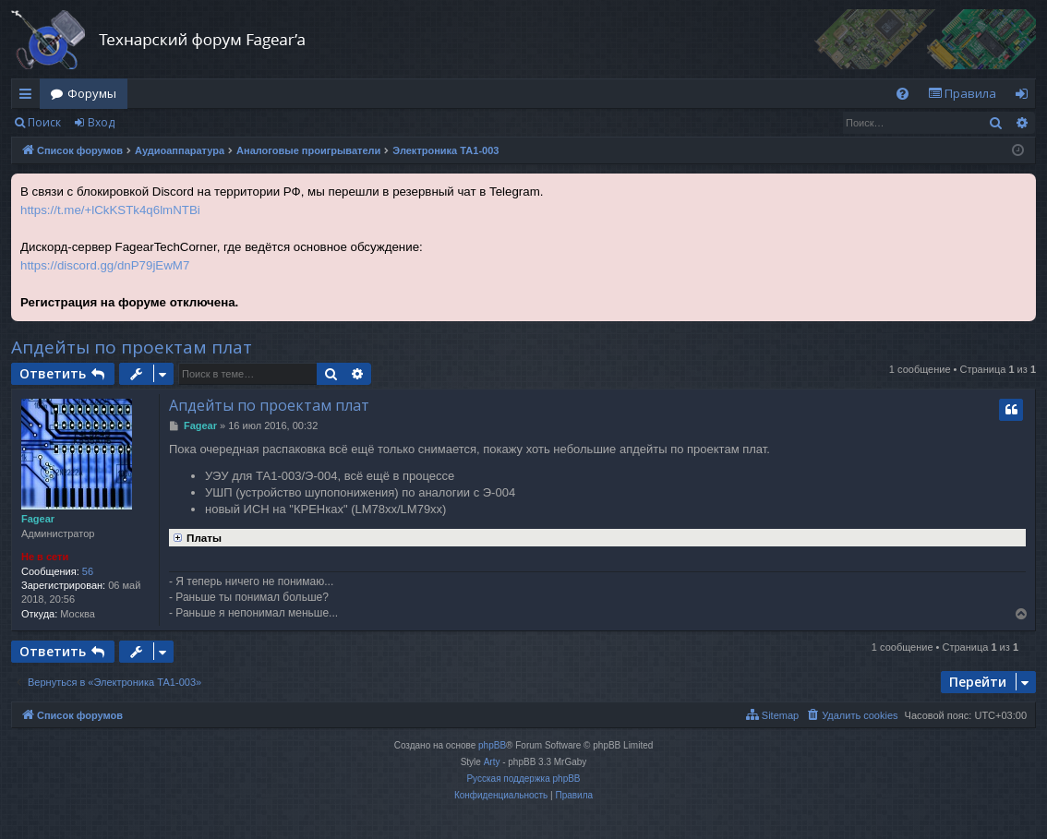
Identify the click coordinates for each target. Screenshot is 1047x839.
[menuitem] (902, 93)
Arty (492, 762)
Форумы (91, 93)
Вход (101, 122)
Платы (195, 536)
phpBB (492, 745)
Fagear (37, 518)
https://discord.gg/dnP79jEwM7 (104, 265)
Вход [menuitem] (1025, 97)
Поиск (44, 122)
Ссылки (29, 97)
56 (87, 571)
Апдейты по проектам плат (131, 347)
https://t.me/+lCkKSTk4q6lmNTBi (110, 210)
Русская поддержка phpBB (523, 778)
